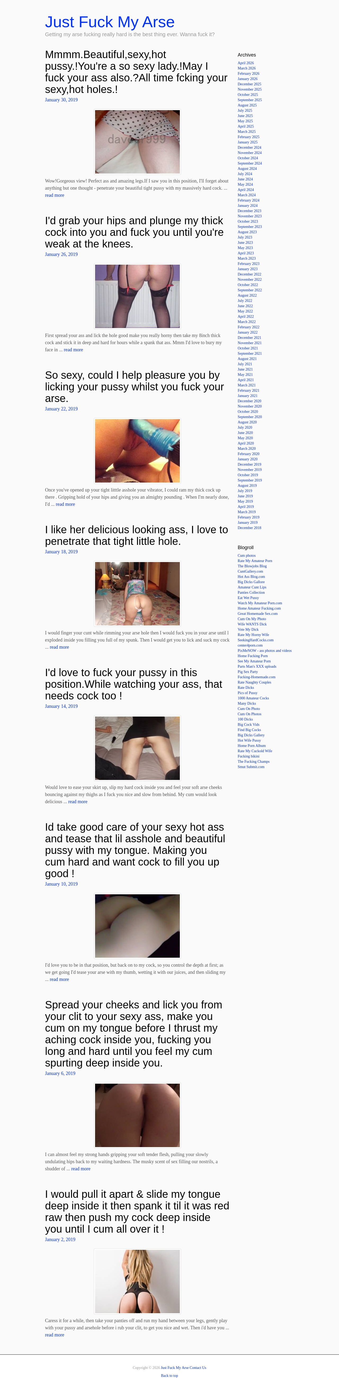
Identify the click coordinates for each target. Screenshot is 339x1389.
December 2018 (249, 528)
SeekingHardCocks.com (256, 640)
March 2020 (247, 449)
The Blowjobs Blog (252, 566)
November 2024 (250, 153)
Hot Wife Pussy (249, 740)
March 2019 (247, 512)
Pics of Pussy (248, 693)
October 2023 (248, 221)
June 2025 (245, 116)
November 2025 (250, 89)
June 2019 (245, 496)
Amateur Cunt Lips (252, 587)
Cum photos (247, 556)
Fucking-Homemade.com (257, 677)
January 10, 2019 (61, 884)
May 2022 (245, 311)
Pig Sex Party (248, 672)
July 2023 (245, 237)
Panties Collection (251, 593)
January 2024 (248, 206)
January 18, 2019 (61, 551)
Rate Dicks (246, 688)
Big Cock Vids (249, 725)
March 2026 (247, 68)
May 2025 (245, 121)
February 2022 (249, 327)
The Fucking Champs (254, 762)
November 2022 (250, 280)
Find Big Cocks (249, 730)
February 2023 (249, 264)
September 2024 (250, 163)
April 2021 (246, 380)
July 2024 (245, 174)
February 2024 (249, 200)
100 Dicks (245, 719)
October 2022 (248, 285)
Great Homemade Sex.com (258, 614)
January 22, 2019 (61, 408)
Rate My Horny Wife (253, 635)
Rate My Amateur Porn (255, 561)
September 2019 (250, 480)
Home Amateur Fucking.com (259, 608)
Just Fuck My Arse (110, 22)
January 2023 (248, 269)
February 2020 (249, 454)
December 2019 (249, 464)
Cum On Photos (249, 714)
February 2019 (249, 517)
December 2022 (249, 274)
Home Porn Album (252, 746)
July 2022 (245, 301)
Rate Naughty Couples (254, 682)
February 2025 (249, 137)
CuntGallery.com (250, 571)
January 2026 (248, 79)
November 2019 (250, 470)
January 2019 (248, 523)
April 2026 (246, 63)
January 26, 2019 (61, 254)
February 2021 (249, 390)
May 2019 (245, 501)
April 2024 (246, 190)
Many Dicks (247, 703)
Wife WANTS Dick (252, 624)
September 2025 (250, 100)
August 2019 (247, 486)
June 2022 (245, 306)
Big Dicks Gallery (251, 735)
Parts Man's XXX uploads (257, 666)
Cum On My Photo (252, 619)
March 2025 (247, 132)
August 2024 (247, 169)
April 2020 (246, 443)
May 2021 (245, 375)
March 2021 (247, 385)
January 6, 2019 (60, 1073)
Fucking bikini (249, 756)
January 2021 (248, 396)
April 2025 (246, 126)
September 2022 (250, 290)
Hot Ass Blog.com (251, 577)
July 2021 (245, 364)
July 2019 (245, 491)
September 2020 (250, 417)
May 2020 (245, 438)
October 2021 (248, 348)
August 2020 (247, 422)
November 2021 (250, 343)
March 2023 (247, 258)
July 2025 (245, 111)
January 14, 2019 (61, 706)
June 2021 (245, 369)
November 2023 (250, 216)
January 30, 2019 (61, 99)
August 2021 (247, 359)
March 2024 (247, 195)
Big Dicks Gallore (251, 582)
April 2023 (246, 253)
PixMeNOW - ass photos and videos (265, 651)
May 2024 (245, 184)
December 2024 (249, 147)
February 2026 (249, 74)
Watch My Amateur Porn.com (260, 603)
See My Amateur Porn (254, 661)
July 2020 (245, 427)
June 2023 (245, 243)
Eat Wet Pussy (248, 598)
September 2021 (250, 354)
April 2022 (246, 317)
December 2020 (249, 401)
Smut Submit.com (251, 767)
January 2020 (248, 459)
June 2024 (245, 179)
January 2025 (248, 142)
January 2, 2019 (60, 1239)
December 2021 (249, 338)
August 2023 (247, 232)
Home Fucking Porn (253, 656)
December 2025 (249, 84)
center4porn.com (250, 645)
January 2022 (248, 332)
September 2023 (250, 227)
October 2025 (248, 95)
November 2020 (250, 406)
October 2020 (248, 412)
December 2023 (249, 211)
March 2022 (247, 322)
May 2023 (245, 248)
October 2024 (248, 158)
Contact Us (198, 1368)
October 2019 (248, 475)
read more (54, 195)
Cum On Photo (249, 709)
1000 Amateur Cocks (253, 698)
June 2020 (245, 433)
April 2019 (246, 507)
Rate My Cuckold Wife (255, 751)
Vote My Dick (248, 630)
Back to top (169, 1376)
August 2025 (247, 105)
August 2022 (247, 295)
